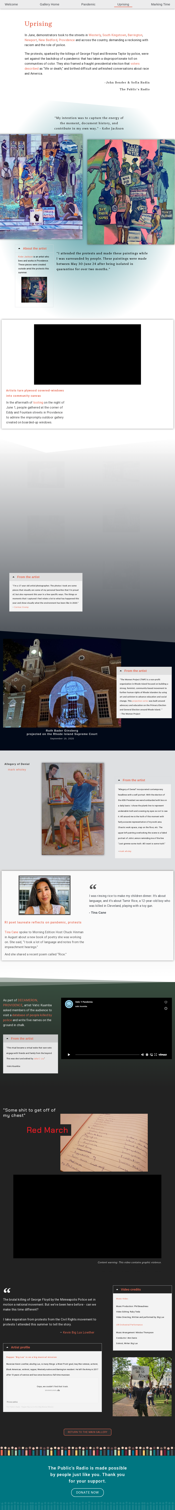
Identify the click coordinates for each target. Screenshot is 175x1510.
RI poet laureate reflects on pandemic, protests (43, 922)
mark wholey (17, 769)
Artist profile (20, 1347)
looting (38, 402)
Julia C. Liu (39, 1058)
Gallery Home (49, 4)
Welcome (11, 4)
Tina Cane (11, 932)
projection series (140, 700)
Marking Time (160, 4)
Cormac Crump (21, 607)
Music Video (122, 1299)
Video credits (131, 1289)
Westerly (95, 35)
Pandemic (88, 4)
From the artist (28, 577)
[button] (34, 248)
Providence (67, 40)
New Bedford (48, 40)
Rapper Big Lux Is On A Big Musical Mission (38, 1407)
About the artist (35, 248)
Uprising (123, 4)
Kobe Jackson (25, 256)
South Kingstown (114, 35)
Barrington (135, 35)
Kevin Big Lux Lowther (78, 1332)
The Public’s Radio (13, 1407)
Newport (31, 40)
